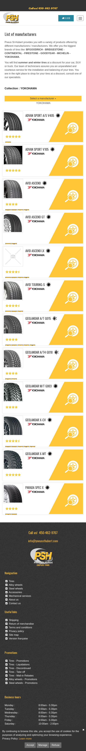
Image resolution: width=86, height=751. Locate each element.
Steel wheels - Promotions (21, 683)
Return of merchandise (19, 623)
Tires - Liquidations (17, 664)
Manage (42, 745)
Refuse (56, 745)
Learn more (25, 738)
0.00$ (66, 18)
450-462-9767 (48, 532)
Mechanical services (18, 596)
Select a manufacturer (43, 98)
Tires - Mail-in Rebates (19, 675)
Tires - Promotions (17, 661)
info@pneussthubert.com (43, 540)
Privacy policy (14, 631)
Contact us (13, 603)
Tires (9, 581)
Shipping (11, 620)
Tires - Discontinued (18, 668)
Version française (16, 638)
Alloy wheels (13, 585)
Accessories (13, 592)
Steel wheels (14, 588)
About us (11, 599)
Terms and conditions (18, 627)
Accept (30, 745)
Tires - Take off (15, 672)
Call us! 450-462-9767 (43, 8)
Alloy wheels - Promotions (21, 679)
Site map (12, 635)
